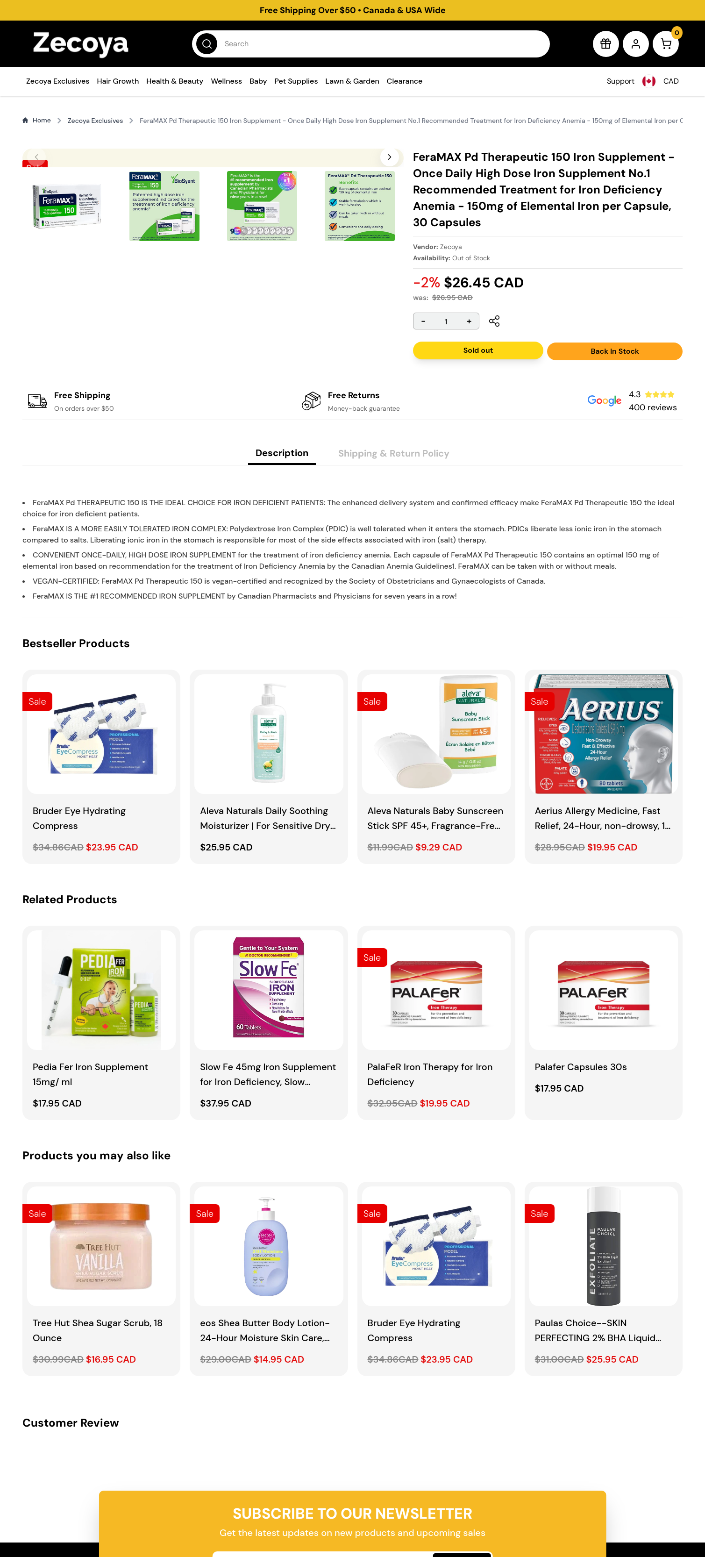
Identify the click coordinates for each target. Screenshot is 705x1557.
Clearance (405, 81)
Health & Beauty (174, 81)
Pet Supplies (296, 81)
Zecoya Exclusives (57, 81)
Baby (258, 81)
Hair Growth (118, 81)
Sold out (478, 350)
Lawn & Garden (352, 81)
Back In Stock (615, 351)
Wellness (226, 81)
